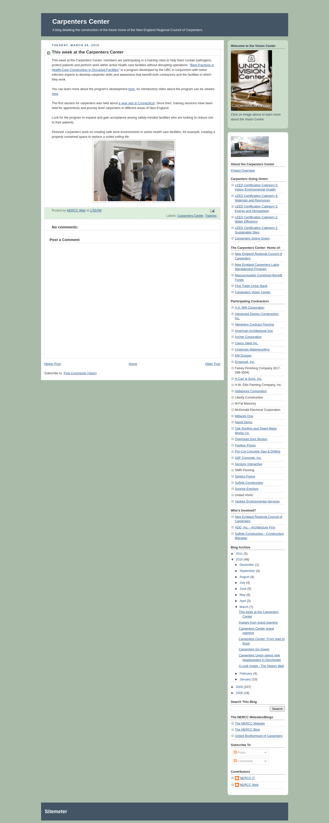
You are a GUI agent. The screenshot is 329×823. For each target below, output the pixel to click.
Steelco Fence (245, 476)
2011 (240, 553)
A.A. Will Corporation (249, 307)
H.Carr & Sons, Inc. (248, 379)
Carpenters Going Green (252, 238)
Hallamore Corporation (251, 391)
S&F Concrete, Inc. (248, 458)
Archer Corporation (248, 337)
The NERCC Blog (247, 729)
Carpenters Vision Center (253, 292)
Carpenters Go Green (254, 649)
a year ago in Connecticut (136, 103)
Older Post (212, 364)
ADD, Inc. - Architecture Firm (255, 527)
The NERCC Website (250, 723)
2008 (240, 693)
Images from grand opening (258, 622)
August (245, 577)
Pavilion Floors (245, 445)
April (243, 601)
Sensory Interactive (248, 464)
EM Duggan (243, 355)
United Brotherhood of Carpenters (259, 736)
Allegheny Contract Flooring (254, 324)
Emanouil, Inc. (245, 362)
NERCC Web (249, 785)
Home (133, 364)
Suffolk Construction (249, 483)
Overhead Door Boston (251, 439)
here (55, 94)
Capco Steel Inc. (246, 343)
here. (132, 89)
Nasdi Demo (243, 422)
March (244, 607)
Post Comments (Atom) (80, 373)
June (243, 589)
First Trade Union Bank (251, 286)
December (247, 565)
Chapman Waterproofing (252, 349)
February (246, 673)
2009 (240, 687)
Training (210, 216)
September (248, 571)
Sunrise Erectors (246, 489)
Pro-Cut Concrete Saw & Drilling (257, 451)
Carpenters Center (81, 21)
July (243, 583)
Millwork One (244, 416)
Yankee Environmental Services (257, 501)
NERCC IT (247, 778)
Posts (240, 752)
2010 (240, 559)
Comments (243, 761)
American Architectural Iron (254, 331)
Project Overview (243, 170)
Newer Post (52, 364)
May (243, 595)
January (246, 679)
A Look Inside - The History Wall (261, 666)
